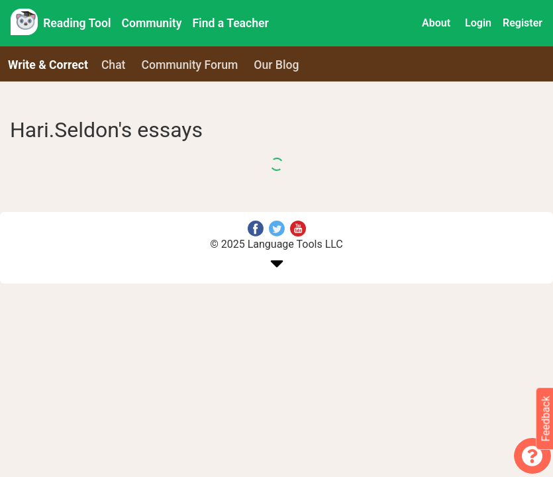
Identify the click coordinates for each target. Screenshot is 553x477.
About (436, 23)
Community (152, 23)
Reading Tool (77, 23)
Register (522, 23)
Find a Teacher (230, 23)
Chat (113, 65)
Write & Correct (48, 65)
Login (478, 23)
